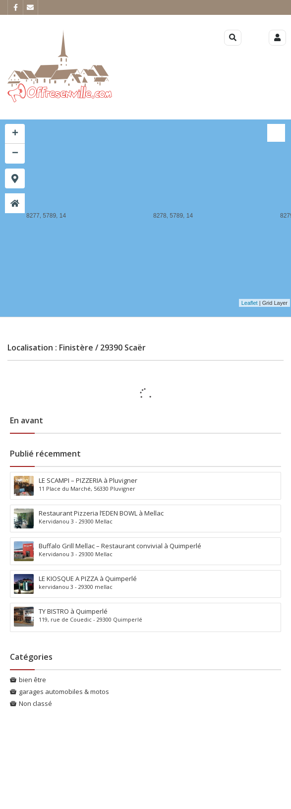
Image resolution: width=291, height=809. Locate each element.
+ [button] (15, 133)
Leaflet (249, 303)
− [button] (15, 153)
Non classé (35, 703)
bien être (32, 679)
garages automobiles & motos (64, 691)
